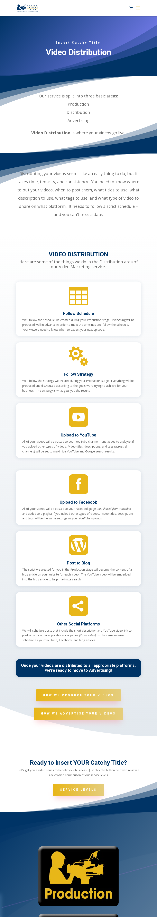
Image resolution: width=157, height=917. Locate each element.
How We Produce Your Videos (78, 695)
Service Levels (78, 789)
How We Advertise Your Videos (78, 713)
